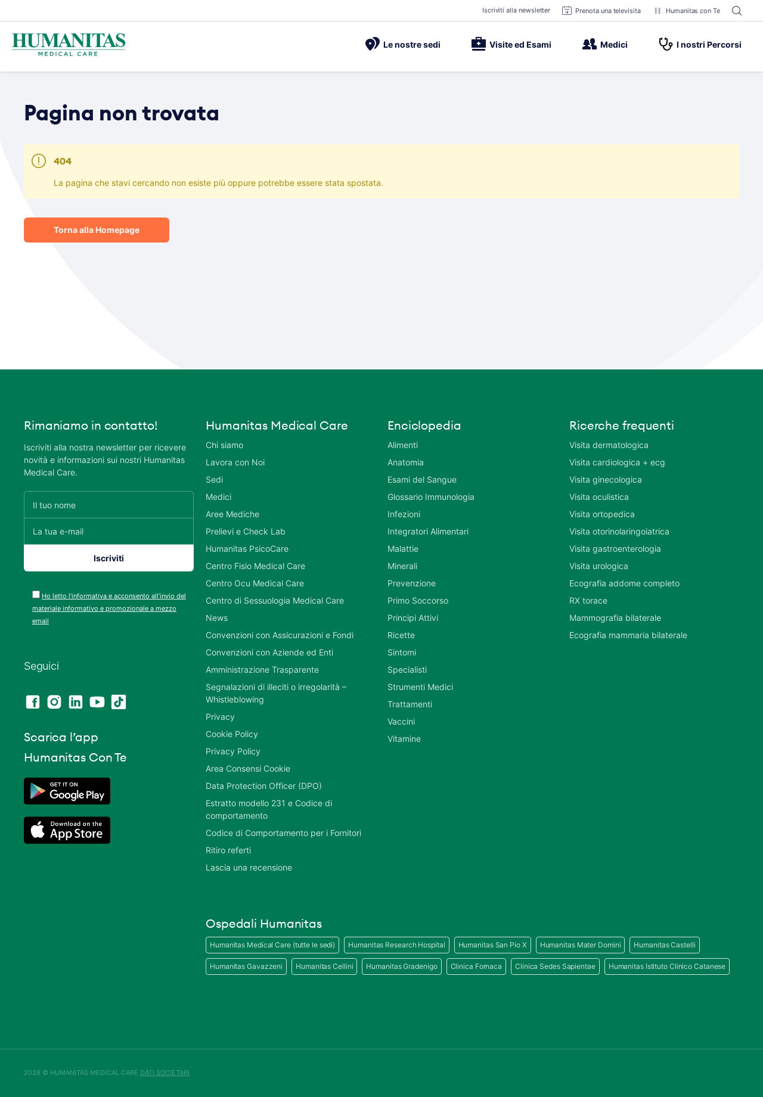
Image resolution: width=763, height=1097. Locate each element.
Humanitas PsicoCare (247, 548)
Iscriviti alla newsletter (516, 10)
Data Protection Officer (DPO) (264, 786)
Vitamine (404, 739)
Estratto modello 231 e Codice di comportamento (269, 809)
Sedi (214, 479)
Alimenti (402, 445)
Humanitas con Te (686, 10)
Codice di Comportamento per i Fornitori (283, 833)
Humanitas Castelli (664, 944)
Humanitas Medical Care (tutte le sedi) (272, 944)
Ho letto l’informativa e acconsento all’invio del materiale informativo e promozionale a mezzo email (109, 608)
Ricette (401, 635)
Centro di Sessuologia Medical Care (275, 600)
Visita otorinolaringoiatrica (619, 531)
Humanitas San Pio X (492, 944)
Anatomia (405, 462)
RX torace (588, 600)
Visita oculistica (599, 497)
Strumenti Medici (420, 687)
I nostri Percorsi (700, 44)
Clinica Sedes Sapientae (555, 966)
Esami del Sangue (422, 479)
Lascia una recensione (249, 867)
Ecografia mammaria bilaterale (628, 635)
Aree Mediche (232, 514)
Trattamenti (409, 704)
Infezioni (403, 514)
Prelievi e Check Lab (246, 531)
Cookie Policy (232, 734)
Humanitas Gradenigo (401, 966)
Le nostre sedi (403, 44)
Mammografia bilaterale (615, 618)
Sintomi (401, 652)
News (217, 618)
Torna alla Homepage (96, 230)
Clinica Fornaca (477, 966)
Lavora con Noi (235, 462)
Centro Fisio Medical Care (255, 566)
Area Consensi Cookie (248, 768)
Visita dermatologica (609, 445)
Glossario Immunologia (430, 497)
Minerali (402, 566)
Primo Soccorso (417, 600)
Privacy (220, 716)
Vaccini (401, 721)
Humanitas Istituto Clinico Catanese (667, 966)
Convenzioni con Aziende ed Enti (269, 652)
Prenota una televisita (601, 10)
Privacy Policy (233, 751)
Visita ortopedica (602, 514)
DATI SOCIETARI (165, 1072)
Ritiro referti (228, 850)
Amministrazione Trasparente (262, 669)
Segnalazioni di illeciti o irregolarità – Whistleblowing (276, 693)
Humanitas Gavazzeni (246, 966)
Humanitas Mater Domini (580, 944)
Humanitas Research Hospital (396, 944)
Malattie (402, 548)
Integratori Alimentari (428, 531)
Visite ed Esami (511, 44)
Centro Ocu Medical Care (255, 583)
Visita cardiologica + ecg (617, 462)
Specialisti (407, 669)
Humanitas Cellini (324, 966)
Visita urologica (598, 566)
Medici (605, 44)
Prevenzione (411, 583)
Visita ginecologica (605, 479)
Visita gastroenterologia (615, 548)
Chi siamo (224, 445)
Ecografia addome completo (624, 583)
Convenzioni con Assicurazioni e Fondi (279, 635)
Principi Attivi (412, 618)
